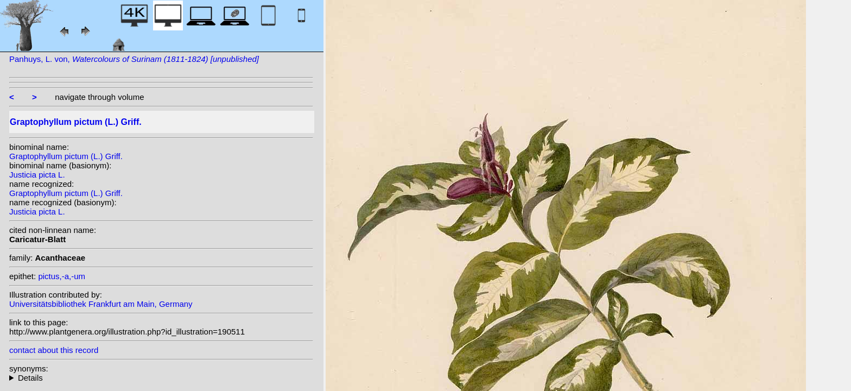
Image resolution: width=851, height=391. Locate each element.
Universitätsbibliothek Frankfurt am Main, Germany (101, 303)
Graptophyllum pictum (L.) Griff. (66, 156)
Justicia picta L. (37, 174)
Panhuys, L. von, (134, 59)
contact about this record (53, 350)
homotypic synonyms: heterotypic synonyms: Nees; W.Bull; (161, 377)
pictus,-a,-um (61, 276)
